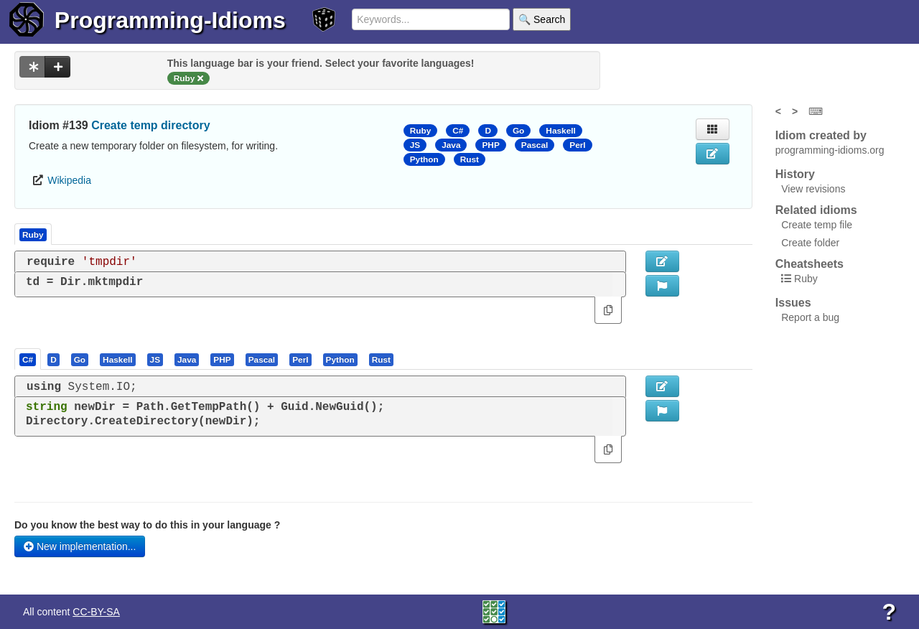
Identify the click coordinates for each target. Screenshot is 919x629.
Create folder (810, 242)
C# (457, 131)
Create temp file (816, 224)
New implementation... (80, 546)
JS (415, 145)
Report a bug (810, 317)
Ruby (420, 131)
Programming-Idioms (170, 20)
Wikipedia (69, 180)
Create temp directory (150, 125)
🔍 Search (541, 19)
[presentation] (27, 359)
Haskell (560, 131)
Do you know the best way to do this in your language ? (147, 525)
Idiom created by (821, 135)
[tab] (28, 359)
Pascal (535, 145)
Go (518, 131)
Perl (577, 145)
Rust (469, 159)
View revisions (813, 189)
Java (451, 145)
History (795, 174)
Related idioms (816, 210)
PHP (490, 145)
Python (424, 159)
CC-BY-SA (96, 612)
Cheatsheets (809, 264)
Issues (793, 303)
